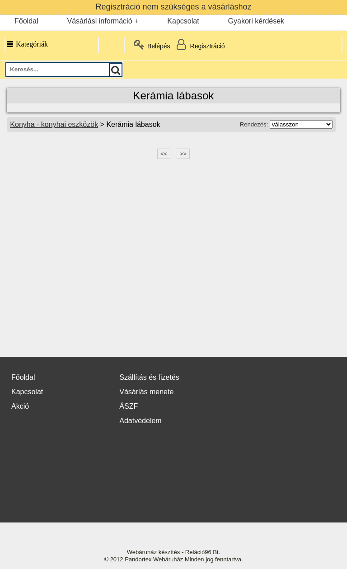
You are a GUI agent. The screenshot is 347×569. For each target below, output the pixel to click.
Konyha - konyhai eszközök (54, 124)
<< (163, 153)
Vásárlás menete (146, 392)
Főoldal (26, 21)
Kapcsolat (183, 21)
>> (183, 153)
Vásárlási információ (99, 21)
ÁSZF (128, 406)
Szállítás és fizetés (149, 377)
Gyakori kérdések (256, 21)
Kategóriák (26, 44)
